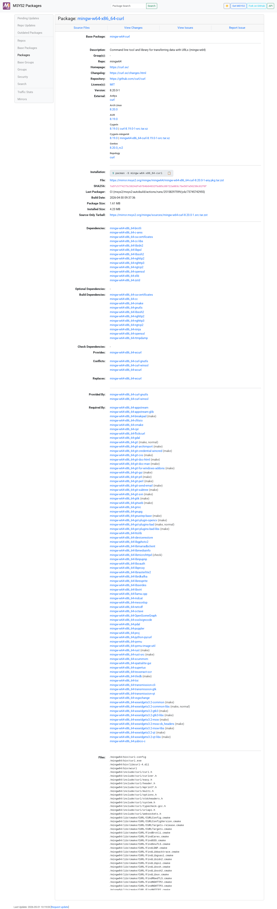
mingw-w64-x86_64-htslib (126, 533)
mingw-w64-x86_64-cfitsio (126, 420)
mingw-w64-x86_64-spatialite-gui (130, 663)
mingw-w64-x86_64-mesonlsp (128, 602)
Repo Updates (26, 25)
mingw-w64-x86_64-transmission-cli (132, 685)
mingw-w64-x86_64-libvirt (126, 589)
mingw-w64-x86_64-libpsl (126, 250)
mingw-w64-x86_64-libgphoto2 (129, 542)
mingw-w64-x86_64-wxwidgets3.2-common (137, 702)
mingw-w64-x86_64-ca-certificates (131, 237)
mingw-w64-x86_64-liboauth (127, 563)
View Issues (185, 27)
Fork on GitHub (257, 5)
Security (23, 77)
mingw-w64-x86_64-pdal (125, 624)
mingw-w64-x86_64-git (124, 442)
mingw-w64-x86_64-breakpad (128, 416)
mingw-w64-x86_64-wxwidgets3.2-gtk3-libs (137, 715)
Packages (24, 55)
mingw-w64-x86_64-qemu (126, 641)
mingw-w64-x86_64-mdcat (126, 598)
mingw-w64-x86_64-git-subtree (129, 490)
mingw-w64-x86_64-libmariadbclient (132, 546)
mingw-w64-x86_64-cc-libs (126, 241)
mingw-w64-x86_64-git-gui (126, 472)
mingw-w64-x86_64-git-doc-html (130, 459)
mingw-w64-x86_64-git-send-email (131, 485)
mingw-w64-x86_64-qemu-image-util (132, 646)
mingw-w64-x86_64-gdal (125, 438)
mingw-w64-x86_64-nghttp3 (127, 263)
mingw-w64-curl (120, 36)
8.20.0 (114, 109)
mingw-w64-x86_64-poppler (127, 628)
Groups (22, 69)
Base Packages (27, 48)
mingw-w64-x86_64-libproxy (127, 568)
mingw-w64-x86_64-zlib (124, 276)
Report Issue (237, 27)
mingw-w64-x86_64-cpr (124, 429)
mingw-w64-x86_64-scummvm (129, 659)
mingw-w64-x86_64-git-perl (127, 481)
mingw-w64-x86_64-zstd (125, 280)
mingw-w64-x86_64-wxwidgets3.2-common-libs (140, 706)
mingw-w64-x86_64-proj (125, 633)
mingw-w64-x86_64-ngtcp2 (126, 267)
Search (151, 5)
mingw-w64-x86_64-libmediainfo (130, 550)
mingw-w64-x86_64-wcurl (126, 352)
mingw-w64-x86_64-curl (101, 18)
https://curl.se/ (119, 67)
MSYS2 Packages (22, 6)
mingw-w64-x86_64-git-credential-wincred (136, 451)
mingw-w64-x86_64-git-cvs (126, 455)
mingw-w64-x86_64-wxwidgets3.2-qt (132, 732)
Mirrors (22, 99)
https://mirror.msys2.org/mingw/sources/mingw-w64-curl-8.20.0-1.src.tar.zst (159, 215)
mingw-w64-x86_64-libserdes (128, 585)
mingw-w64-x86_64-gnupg (126, 511)
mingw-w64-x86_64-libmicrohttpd (131, 555)
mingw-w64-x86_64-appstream (129, 407)
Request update (59, 907)
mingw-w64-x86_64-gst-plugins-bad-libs (134, 529)
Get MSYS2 (238, 5)
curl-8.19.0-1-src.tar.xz (134, 128)
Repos (22, 40)
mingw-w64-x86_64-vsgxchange (130, 698)
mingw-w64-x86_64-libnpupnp (128, 559)
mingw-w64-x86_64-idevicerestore (131, 537)
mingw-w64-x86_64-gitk (124, 498)
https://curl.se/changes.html (128, 73)
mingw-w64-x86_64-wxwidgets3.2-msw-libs (137, 728)
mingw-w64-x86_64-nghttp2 (127, 258)
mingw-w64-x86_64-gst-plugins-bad (132, 524)
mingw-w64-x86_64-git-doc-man (130, 464)
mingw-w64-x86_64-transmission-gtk (133, 689)
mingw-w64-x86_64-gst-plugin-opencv (133, 520)
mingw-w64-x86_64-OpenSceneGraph (133, 615)
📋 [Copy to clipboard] (169, 173)
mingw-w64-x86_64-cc (124, 299)
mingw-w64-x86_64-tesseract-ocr (131, 672)
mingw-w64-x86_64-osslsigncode (131, 620)
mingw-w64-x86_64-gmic (125, 507)
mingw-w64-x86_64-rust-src (127, 654)
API (271, 5)
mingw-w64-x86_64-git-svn (126, 494)
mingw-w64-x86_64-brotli (125, 228)
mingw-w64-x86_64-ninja (125, 329)
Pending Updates (28, 18)
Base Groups (26, 62)
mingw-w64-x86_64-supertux (128, 667)
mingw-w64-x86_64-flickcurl (127, 433)
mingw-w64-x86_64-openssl (127, 271)
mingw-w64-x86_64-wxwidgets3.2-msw (134, 719)
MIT (112, 84)
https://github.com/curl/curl (127, 79)
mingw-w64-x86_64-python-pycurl (131, 637)
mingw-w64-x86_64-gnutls (126, 307)
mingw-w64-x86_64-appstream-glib (132, 412)
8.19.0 (114, 119)
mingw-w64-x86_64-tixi (124, 680)
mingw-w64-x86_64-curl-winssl (129, 365)
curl (112, 100)
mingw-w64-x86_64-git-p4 (126, 477)
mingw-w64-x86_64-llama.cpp (128, 594)
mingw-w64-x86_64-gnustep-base (131, 516)
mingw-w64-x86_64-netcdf (126, 607)
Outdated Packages (30, 32)
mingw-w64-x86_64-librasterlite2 (130, 572)
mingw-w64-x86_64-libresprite (129, 581)
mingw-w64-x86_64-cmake (126, 303)
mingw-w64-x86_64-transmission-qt (132, 693)
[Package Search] (128, 6)
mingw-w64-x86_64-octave (126, 611)
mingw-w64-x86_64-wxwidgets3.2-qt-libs (135, 737)
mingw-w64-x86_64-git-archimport (131, 446)
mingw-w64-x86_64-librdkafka (128, 576)
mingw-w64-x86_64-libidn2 (126, 245)
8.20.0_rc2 (116, 147)
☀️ (227, 5)
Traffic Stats (25, 92)
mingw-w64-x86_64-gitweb (126, 503)
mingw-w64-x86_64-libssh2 (127, 254)
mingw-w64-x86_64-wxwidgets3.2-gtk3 (134, 711)
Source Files (82, 27)
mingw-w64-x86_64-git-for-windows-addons (137, 468)
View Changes (133, 27)
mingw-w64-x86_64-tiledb (126, 676)
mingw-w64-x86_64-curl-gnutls (129, 361)
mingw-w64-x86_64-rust (125, 650)
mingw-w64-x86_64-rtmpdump (129, 338)
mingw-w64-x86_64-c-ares (126, 232)
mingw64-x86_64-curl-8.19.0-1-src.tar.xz (145, 138)
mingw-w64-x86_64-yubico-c (127, 741)
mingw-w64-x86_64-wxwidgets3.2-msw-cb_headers (142, 724)
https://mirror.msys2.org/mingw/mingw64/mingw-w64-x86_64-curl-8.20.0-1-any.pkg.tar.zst (167, 180)
